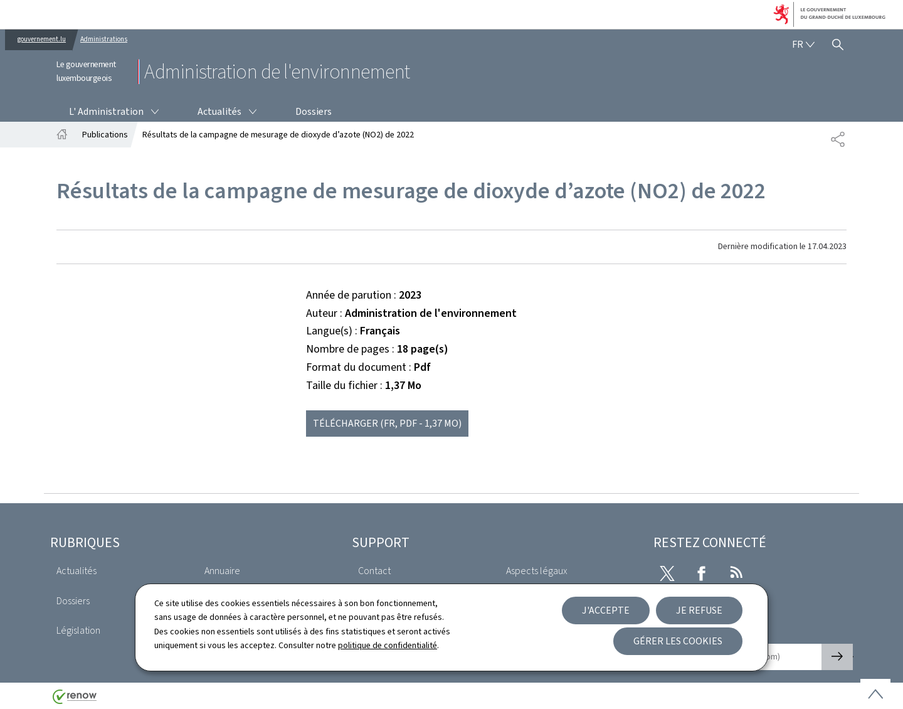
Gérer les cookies (677, 641)
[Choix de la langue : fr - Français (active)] (803, 44)
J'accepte (606, 610)
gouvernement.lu (42, 39)
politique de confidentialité (387, 645)
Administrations (103, 39)
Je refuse (699, 610)
